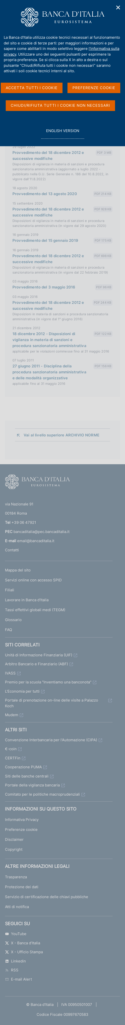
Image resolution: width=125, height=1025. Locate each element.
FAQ (8, 629)
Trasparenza (16, 877)
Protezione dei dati (21, 886)
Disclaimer (14, 839)
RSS (11, 970)
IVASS (10, 673)
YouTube (15, 933)
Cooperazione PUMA (23, 767)
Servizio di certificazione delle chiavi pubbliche (46, 896)
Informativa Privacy (22, 819)
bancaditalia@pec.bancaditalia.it (41, 531)
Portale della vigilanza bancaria (32, 785)
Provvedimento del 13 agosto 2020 (44, 193)
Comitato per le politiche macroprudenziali (42, 794)
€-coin (11, 748)
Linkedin (15, 961)
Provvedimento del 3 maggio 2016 (43, 287)
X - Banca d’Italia (22, 943)
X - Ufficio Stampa (24, 952)
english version (62, 133)
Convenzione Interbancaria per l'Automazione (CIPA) (51, 740)
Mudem (11, 714)
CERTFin (12, 758)
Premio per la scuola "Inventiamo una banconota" (48, 682)
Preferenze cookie (21, 829)
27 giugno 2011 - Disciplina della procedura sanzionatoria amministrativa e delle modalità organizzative (49, 372)
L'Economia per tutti (22, 691)
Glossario (13, 619)
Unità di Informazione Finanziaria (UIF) (38, 655)
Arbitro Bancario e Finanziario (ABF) (36, 664)
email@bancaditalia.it (35, 540)
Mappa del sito (18, 570)
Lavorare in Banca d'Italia (27, 600)
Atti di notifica (17, 906)
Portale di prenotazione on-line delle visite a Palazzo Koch (51, 703)
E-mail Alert (18, 979)
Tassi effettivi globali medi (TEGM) (35, 609)
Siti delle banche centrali (27, 776)
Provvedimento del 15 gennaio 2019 (45, 240)
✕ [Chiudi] (118, 7)
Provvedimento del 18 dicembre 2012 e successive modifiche (48, 155)
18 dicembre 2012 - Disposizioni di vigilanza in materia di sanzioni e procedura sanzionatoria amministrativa (49, 339)
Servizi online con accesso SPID (33, 580)
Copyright (13, 849)
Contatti (12, 550)
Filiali (9, 590)
